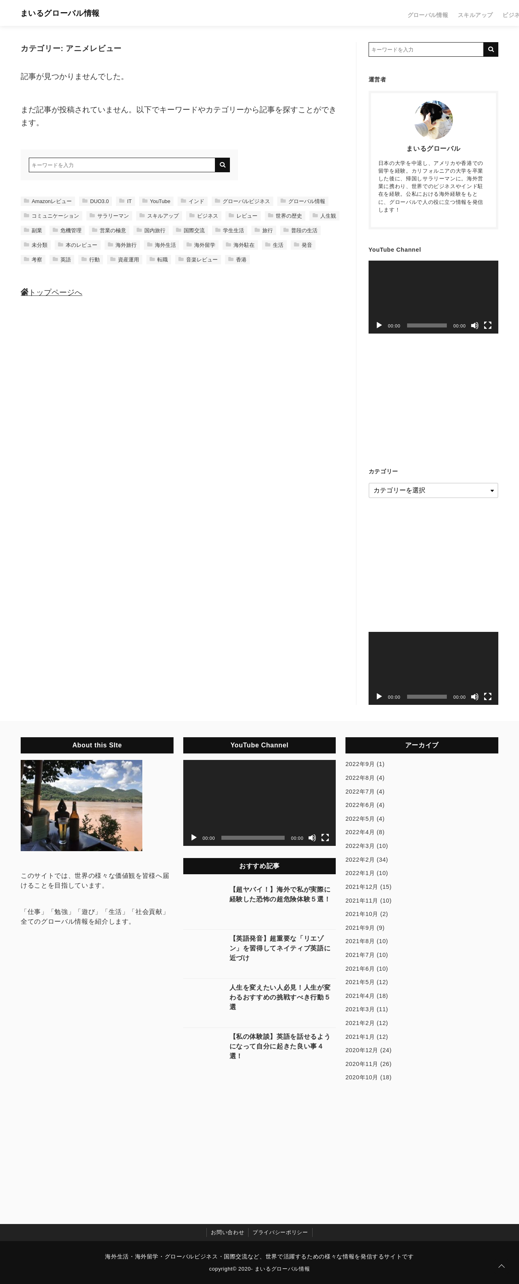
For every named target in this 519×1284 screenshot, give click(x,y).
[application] (433, 297)
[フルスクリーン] (488, 325)
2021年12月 (361, 887)
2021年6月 (360, 968)
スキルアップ (376, 13)
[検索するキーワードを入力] (122, 165)
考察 (33, 260)
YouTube (156, 201)
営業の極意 (109, 230)
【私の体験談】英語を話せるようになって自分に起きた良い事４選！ (280, 1046)
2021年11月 (361, 900)
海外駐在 (240, 245)
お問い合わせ (227, 1232)
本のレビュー (77, 245)
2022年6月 (360, 805)
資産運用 (124, 260)
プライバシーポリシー (280, 1232)
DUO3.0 (95, 201)
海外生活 (161, 245)
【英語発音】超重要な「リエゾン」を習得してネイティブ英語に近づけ (280, 948)
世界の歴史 (285, 216)
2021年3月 (360, 1009)
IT (125, 201)
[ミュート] (475, 325)
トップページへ (51, 292)
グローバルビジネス (242, 201)
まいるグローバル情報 (67, 13)
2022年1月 (360, 873)
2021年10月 (361, 914)
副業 (33, 230)
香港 (237, 260)
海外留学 (201, 245)
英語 (62, 260)
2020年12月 (361, 1050)
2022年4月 (360, 832)
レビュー (443, 13)
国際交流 (190, 230)
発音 (303, 245)
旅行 (468, 13)
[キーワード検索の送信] (222, 165)
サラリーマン (109, 216)
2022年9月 (360, 764)
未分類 (35, 245)
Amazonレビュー (48, 201)
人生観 (324, 216)
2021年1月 (360, 1037)
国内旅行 (151, 230)
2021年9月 (360, 927)
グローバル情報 (332, 13)
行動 (90, 260)
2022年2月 (360, 859)
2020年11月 (361, 1064)
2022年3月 (360, 846)
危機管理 (67, 230)
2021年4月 (360, 996)
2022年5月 (360, 818)
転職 (159, 260)
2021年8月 (360, 941)
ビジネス (412, 13)
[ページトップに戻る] (501, 1266)
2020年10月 (361, 1077)
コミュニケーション (51, 216)
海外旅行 (122, 245)
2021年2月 (360, 1023)
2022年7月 (360, 791)
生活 (489, 13)
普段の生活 (300, 230)
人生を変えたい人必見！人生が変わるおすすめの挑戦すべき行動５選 (280, 997)
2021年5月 (360, 982)
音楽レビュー (198, 260)
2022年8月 (360, 778)
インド (192, 201)
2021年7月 (360, 955)
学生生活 (229, 230)
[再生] (379, 325)
